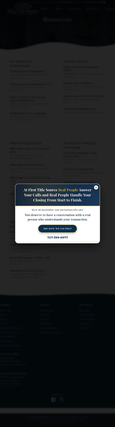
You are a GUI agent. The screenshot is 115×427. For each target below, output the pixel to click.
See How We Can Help (57, 228)
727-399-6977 (57, 237)
